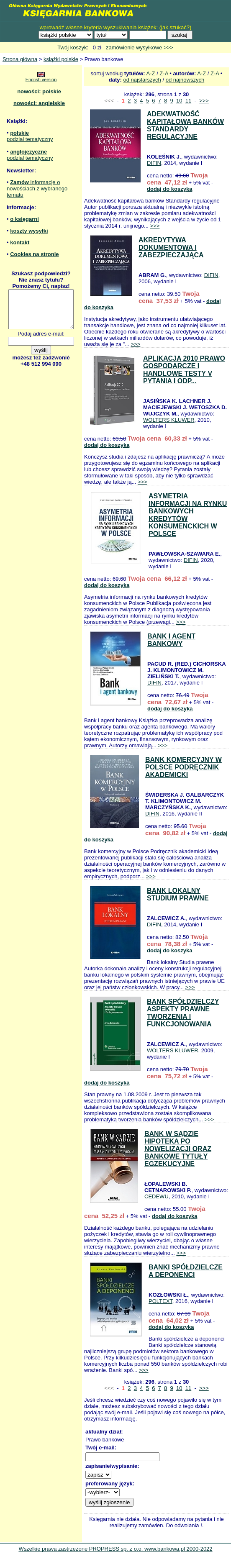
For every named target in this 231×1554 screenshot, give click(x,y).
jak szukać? (175, 27)
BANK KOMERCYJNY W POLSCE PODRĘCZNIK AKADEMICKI (183, 767)
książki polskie (61, 59)
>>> (204, 100)
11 (188, 100)
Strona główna (20, 59)
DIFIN (154, 163)
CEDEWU (156, 1196)
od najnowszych (185, 80)
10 (179, 100)
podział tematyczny (30, 139)
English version (41, 79)
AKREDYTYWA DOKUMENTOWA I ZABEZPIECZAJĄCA (171, 247)
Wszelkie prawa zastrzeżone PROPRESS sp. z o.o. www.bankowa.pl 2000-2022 (115, 1549)
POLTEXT (160, 1301)
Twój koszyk (72, 47)
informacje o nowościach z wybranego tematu (37, 188)
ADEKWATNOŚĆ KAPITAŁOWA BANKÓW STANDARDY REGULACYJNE (185, 125)
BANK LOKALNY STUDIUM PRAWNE (178, 894)
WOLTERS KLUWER (169, 420)
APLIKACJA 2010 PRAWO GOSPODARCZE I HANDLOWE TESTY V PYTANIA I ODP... (184, 370)
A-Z (150, 73)
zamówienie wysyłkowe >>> (139, 47)
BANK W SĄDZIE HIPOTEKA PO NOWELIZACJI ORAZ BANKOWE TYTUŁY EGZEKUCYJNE (177, 1148)
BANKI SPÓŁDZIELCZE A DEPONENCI (186, 1271)
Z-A (163, 73)
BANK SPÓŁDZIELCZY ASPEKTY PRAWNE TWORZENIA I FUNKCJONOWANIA (183, 1013)
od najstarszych (142, 80)
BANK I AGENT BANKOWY (171, 640)
